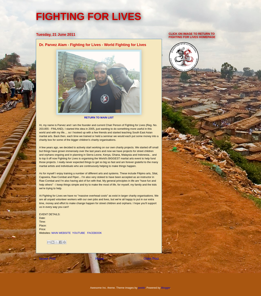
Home (99, 258)
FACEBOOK (94, 232)
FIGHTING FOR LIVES (88, 16)
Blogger (165, 287)
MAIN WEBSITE (61, 232)
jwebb (141, 287)
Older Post (151, 258)
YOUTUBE (78, 232)
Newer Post (47, 258)
